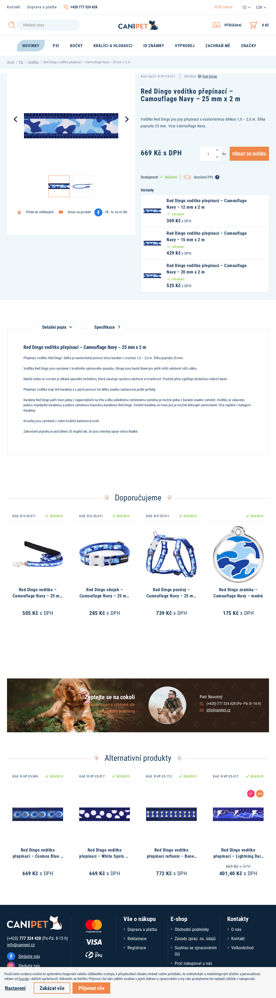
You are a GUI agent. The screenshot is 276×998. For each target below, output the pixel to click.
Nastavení (15, 988)
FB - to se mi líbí (116, 211)
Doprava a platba (42, 6)
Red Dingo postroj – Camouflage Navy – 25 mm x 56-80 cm (171, 595)
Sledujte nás (29, 956)
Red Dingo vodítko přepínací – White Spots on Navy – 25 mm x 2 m (104, 856)
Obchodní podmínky (192, 929)
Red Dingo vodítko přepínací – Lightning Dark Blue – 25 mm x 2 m (238, 856)
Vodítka (33, 61)
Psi (21, 61)
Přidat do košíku (249, 154)
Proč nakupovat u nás (193, 963)
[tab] (56, 324)
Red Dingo (210, 76)
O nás (236, 929)
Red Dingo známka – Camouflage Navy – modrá (238, 592)
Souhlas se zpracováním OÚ (196, 951)
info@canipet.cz (218, 709)
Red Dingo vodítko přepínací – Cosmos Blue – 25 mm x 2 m (38, 856)
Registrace (136, 947)
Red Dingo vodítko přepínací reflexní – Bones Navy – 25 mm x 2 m (171, 856)
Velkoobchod (242, 947)
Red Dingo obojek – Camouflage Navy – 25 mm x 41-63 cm (105, 595)
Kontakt (13, 6)
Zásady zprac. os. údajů (195, 938)
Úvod (10, 61)
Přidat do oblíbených (40, 211)
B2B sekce (224, 6)
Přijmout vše (91, 988)
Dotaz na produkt (79, 211)
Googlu (24, 978)
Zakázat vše (52, 988)
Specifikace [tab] (106, 327)
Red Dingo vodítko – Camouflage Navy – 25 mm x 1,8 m (38, 595)
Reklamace (137, 938)
